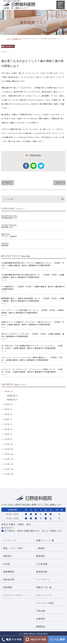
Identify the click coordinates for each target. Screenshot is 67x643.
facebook (26, 166)
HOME (9, 39)
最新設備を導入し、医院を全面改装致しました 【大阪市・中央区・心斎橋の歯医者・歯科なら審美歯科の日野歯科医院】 (32, 299)
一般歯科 (40, 548)
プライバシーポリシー (14, 595)
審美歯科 (40, 556)
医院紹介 (7, 556)
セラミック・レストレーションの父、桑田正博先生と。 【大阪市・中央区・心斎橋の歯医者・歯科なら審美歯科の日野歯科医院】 (31, 358)
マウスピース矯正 (45, 603)
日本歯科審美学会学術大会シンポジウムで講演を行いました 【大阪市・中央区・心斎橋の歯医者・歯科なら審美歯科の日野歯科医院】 (32, 264)
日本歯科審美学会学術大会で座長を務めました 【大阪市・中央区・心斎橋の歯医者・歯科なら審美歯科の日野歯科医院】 (32, 276)
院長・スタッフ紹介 (13, 548)
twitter (41, 166)
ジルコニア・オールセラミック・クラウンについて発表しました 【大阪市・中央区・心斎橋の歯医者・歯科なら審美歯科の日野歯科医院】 (31, 370)
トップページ (9, 540)
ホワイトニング (44, 595)
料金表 (6, 563)
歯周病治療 (41, 571)
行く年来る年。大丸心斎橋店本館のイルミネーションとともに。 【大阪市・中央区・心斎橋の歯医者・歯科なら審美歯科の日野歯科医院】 (31, 347)
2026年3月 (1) (12, 395)
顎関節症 (40, 626)
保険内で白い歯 (44, 587)
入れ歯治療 (41, 563)
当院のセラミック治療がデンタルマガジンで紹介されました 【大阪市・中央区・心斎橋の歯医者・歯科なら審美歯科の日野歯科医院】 (32, 323)
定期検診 (40, 618)
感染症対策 (8, 579)
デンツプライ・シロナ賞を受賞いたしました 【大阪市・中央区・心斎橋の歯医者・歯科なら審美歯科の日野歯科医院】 (32, 311)
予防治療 (40, 610)
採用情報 (7, 587)
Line (33, 166)
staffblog (9, 46)
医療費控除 (8, 571)
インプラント (43, 579)
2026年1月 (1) (12, 399)
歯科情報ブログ (17, 39)
